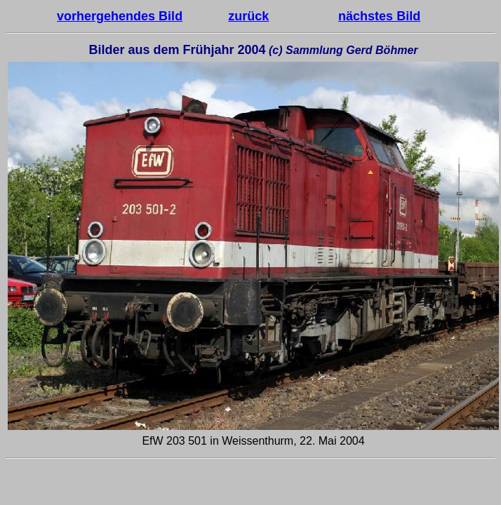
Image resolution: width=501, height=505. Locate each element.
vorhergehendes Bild (119, 16)
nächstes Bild (379, 16)
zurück (248, 16)
